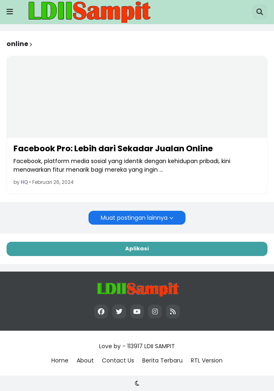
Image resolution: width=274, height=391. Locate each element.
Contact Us (118, 360)
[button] (10, 12)
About (85, 360)
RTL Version (207, 360)
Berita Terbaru (162, 360)
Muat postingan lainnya (134, 218)
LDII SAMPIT (159, 346)
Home (59, 360)
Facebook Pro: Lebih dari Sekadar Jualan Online (113, 148)
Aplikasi (137, 248)
